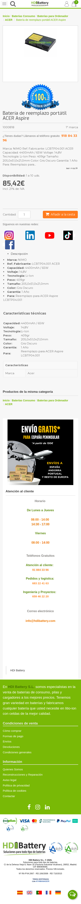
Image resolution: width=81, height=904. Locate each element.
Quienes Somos (13, 769)
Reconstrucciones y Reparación (23, 774)
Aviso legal (9, 780)
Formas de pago (13, 736)
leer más (72, 168)
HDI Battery (17, 670)
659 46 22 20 (40, 596)
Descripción (19, 254)
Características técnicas (24, 313)
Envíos (7, 741)
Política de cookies (14, 790)
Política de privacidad (16, 785)
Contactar (9, 796)
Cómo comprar (12, 730)
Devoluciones (11, 746)
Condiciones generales (17, 752)
